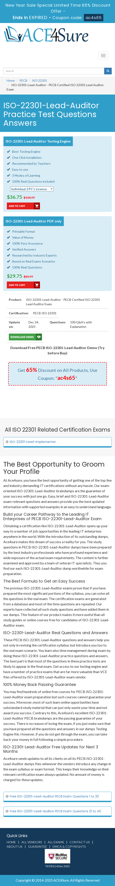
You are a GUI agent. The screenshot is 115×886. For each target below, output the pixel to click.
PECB (23, 80)
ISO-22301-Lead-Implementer (33, 442)
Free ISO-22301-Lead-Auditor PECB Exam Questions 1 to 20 (54, 796)
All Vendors (31, 842)
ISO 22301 (39, 80)
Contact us (80, 842)
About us (15, 846)
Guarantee (37, 846)
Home (11, 80)
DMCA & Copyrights (69, 846)
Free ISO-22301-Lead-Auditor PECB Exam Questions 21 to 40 (55, 811)
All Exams (56, 842)
